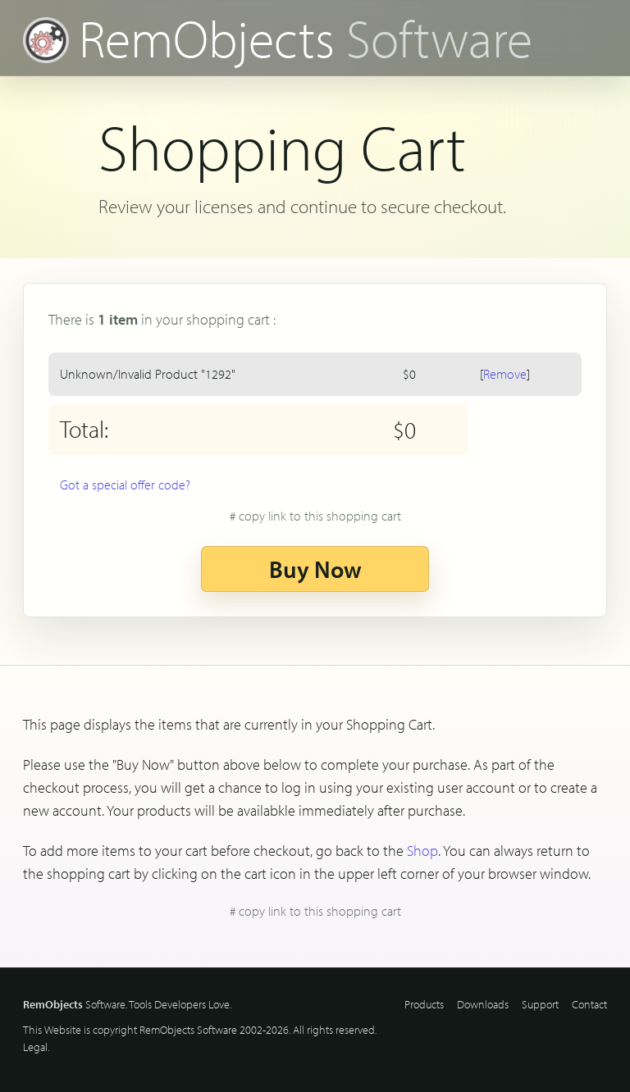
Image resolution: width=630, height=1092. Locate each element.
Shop (422, 850)
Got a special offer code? (125, 484)
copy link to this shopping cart (320, 911)
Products (424, 1004)
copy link (320, 515)
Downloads (483, 1004)
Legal (35, 1047)
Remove (505, 374)
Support (540, 1004)
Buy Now (315, 569)
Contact (589, 1004)
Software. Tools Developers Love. (127, 1004)
